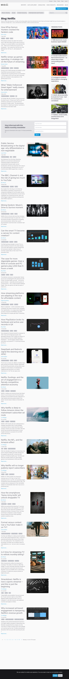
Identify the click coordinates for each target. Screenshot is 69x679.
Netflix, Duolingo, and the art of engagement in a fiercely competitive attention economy (12, 381)
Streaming (16, 68)
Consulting (41, 5)
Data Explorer (32, 5)
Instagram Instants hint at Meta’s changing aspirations (59, 79)
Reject (60, 675)
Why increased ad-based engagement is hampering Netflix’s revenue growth (12, 610)
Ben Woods (3, 182)
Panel (58, 1)
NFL (2, 448)
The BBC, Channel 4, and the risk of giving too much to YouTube (13, 177)
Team (62, 1)
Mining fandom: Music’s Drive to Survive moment (12, 206)
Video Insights (51, 5)
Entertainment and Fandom (36, 12)
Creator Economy (22, 12)
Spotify (11, 304)
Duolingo (7, 390)
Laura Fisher (3, 153)
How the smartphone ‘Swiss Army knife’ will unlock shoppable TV (11, 495)
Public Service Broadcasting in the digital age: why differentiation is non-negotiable (12, 147)
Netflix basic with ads (19, 619)
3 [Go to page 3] (7, 639)
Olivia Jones (3, 34)
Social (13, 12)
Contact (50, 1)
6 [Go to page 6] (12, 639)
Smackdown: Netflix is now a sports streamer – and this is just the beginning (12, 583)
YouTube (11, 186)
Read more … (4, 52)
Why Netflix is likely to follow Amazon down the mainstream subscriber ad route (13, 411)
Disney (14, 503)
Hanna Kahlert (4, 92)
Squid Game (13, 390)
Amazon (7, 421)
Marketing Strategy (5, 213)
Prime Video (4, 503)
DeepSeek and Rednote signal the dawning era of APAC (12, 351)
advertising (12, 421)
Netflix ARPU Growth (9, 619)
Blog (66, 5)
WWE (2, 592)
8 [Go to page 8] (15, 639)
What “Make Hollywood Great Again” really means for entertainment (12, 87)
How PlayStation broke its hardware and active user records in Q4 (12, 322)
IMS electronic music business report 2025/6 (59, 41)
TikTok (11, 274)
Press (55, 1)
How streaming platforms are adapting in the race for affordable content (12, 295)
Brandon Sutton (4, 64)
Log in (66, 1)
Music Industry (6, 12)
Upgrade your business (62, 8)
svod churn (12, 474)
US (16, 96)
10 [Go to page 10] (19, 639)
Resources (60, 5)
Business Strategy (5, 68)
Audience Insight (5, 241)
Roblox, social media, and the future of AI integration (59, 116)
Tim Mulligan (4, 417)
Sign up (37, 134)
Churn (7, 474)
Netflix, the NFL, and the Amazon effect (11, 441)
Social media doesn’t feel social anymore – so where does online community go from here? (59, 59)
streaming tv (4, 560)
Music (11, 38)
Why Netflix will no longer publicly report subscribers (13, 466)
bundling (17, 560)
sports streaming (11, 448)
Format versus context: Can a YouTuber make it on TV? (11, 524)
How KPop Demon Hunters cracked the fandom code (10, 29)
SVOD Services (11, 560)
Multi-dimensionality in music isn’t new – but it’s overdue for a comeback (59, 98)
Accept (55, 675)
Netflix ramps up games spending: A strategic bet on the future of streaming (12, 59)
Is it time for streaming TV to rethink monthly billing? (12, 553)
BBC (11, 156)
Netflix (7, 38)
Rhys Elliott (3, 270)
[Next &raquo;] (21, 640)
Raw (9, 592)
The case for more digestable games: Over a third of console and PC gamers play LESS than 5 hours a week (12, 263)
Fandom (3, 38)
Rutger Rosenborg (5, 300)
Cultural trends (14, 533)
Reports (23, 5)
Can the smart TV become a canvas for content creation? (13, 233)
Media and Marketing (6, 533)
